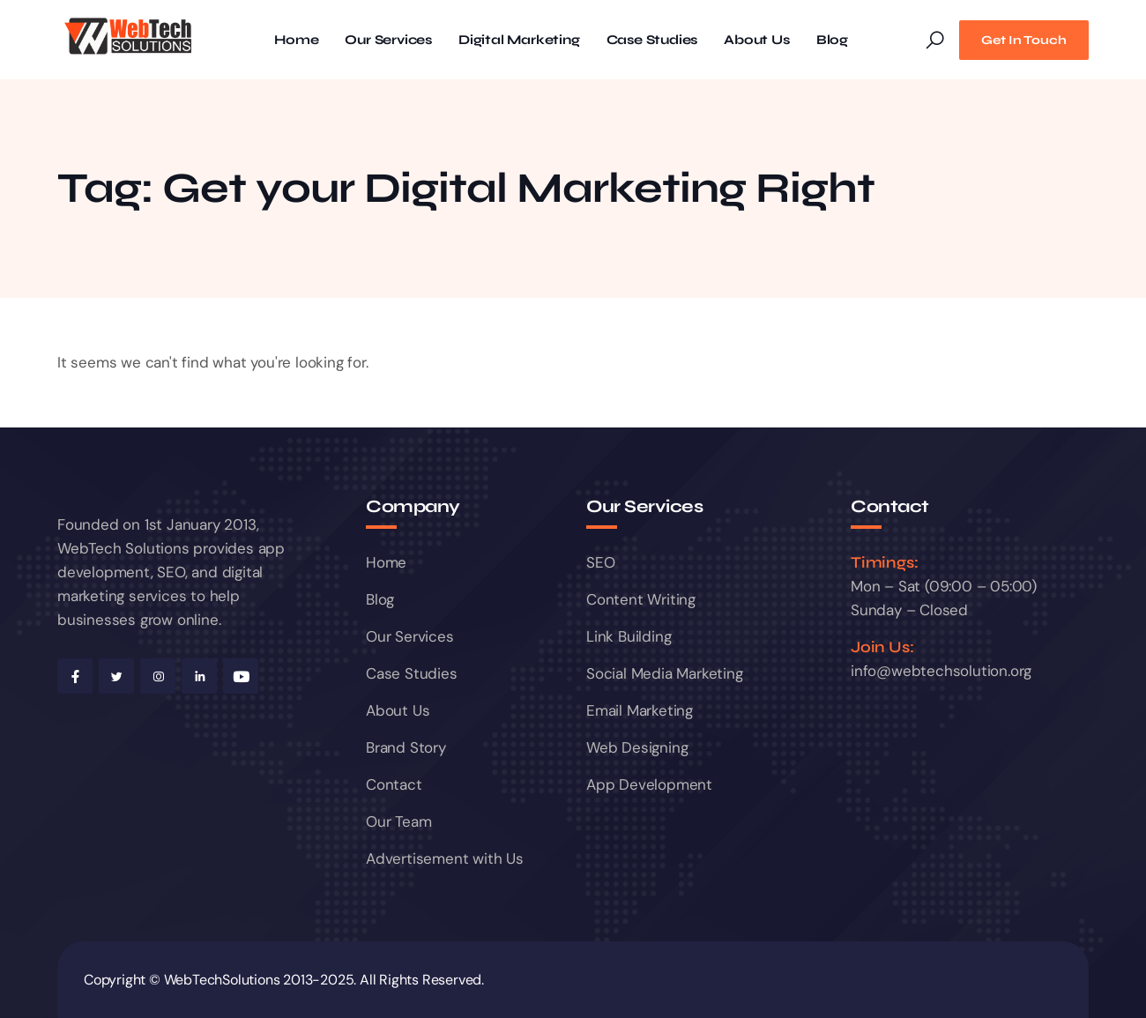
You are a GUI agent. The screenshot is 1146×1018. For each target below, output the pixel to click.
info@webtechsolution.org (941, 670)
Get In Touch (1024, 40)
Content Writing (641, 599)
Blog (832, 40)
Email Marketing (639, 710)
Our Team (398, 821)
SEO (600, 562)
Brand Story (406, 747)
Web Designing (637, 747)
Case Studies (652, 40)
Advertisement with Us (445, 858)
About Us (756, 40)
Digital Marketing (519, 40)
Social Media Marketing (664, 673)
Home (296, 40)
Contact (394, 784)
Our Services (388, 40)
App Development (649, 784)
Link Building (628, 636)
